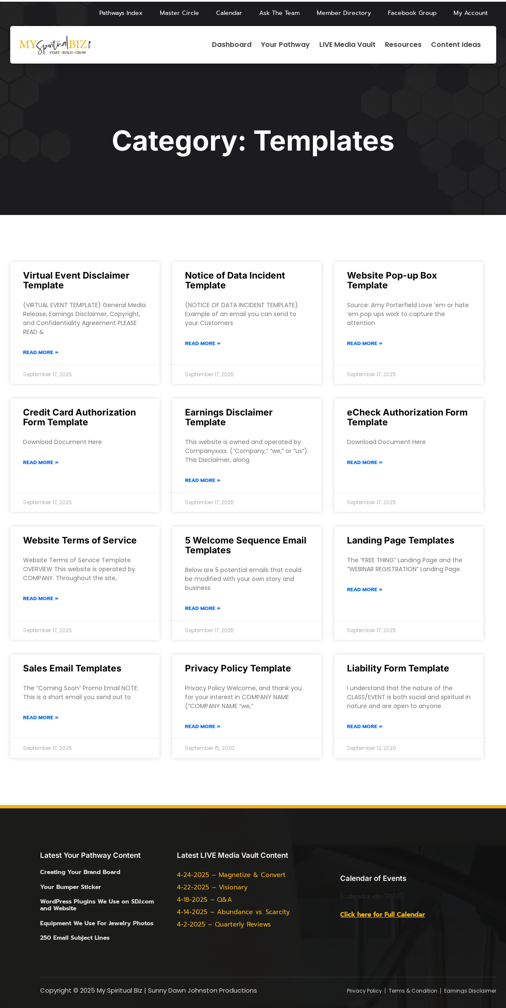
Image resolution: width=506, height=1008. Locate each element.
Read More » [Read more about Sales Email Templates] (40, 717)
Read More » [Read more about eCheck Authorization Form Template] (364, 462)
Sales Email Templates (72, 668)
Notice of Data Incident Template (235, 280)
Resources (403, 45)
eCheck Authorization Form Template (407, 417)
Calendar (229, 13)
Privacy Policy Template (238, 668)
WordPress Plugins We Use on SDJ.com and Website (97, 905)
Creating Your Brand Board (80, 872)
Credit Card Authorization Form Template (79, 417)
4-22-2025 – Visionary (212, 887)
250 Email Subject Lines (75, 937)
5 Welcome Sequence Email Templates (245, 545)
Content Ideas (456, 45)
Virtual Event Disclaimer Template (76, 280)
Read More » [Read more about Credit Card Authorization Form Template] (40, 462)
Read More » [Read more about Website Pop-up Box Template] (364, 343)
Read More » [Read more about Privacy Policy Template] (202, 726)
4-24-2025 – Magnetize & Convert (231, 875)
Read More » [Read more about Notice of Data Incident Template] (202, 343)
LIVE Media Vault (347, 45)
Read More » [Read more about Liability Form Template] (364, 726)
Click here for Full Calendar (382, 914)
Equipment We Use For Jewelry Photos (96, 923)
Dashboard (232, 45)
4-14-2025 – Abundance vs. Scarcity (233, 912)
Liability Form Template (398, 668)
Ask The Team (279, 13)
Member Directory (344, 13)
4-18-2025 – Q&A (204, 899)
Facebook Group (412, 13)
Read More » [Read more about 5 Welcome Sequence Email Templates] (202, 608)
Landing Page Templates (400, 540)
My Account (471, 13)
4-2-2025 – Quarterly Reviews (224, 924)
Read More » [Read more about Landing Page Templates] (364, 590)
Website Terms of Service (80, 540)
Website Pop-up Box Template (392, 280)
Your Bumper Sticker (70, 887)
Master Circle (179, 13)
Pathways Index (121, 13)
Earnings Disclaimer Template (229, 417)
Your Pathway (285, 45)
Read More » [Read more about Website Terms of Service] (40, 598)
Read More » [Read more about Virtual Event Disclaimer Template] (40, 352)
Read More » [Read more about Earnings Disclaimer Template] (202, 480)
